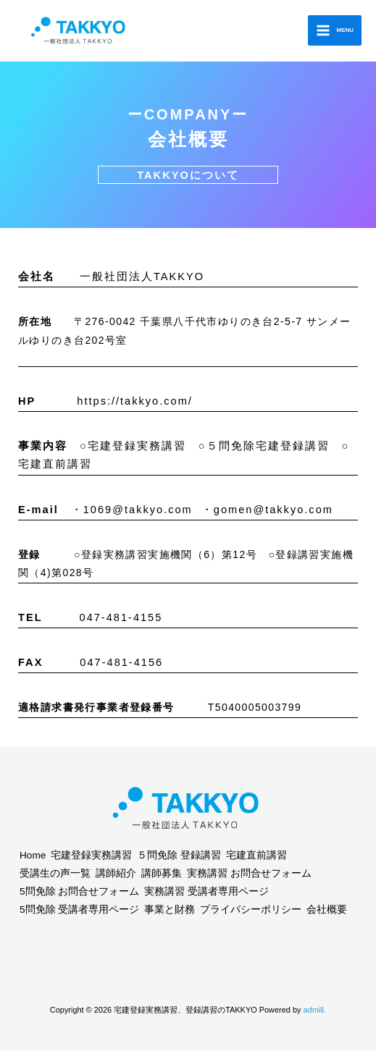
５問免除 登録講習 (179, 855)
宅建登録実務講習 (91, 855)
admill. (315, 1009)
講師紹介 (116, 873)
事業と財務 (169, 909)
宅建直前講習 (256, 855)
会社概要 (326, 909)
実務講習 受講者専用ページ (206, 891)
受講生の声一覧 (55, 873)
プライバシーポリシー (250, 909)
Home (33, 855)
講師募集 (161, 873)
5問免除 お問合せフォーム (79, 891)
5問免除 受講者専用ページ (79, 909)
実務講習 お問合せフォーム (249, 873)
